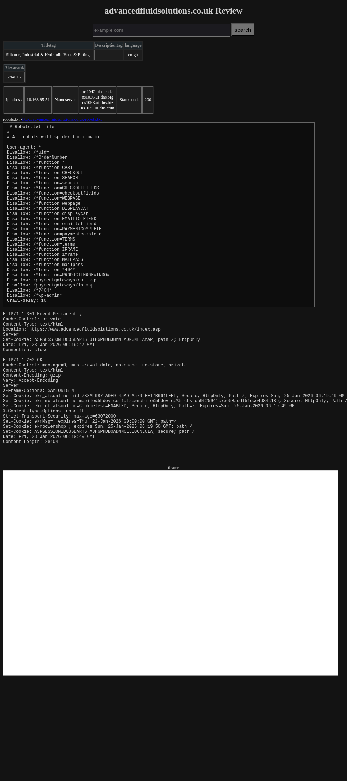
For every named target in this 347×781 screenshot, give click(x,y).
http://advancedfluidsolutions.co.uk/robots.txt (62, 119)
